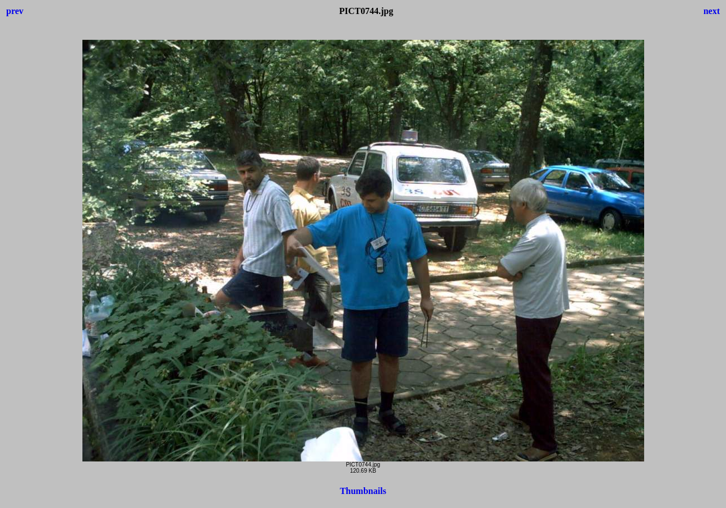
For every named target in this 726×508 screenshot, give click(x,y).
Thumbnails (363, 491)
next (712, 11)
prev (15, 11)
